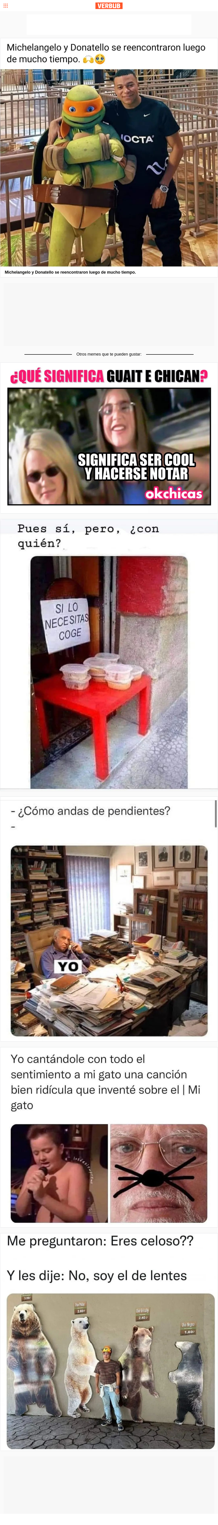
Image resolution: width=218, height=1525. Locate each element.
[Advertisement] (109, 314)
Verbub (109, 5)
